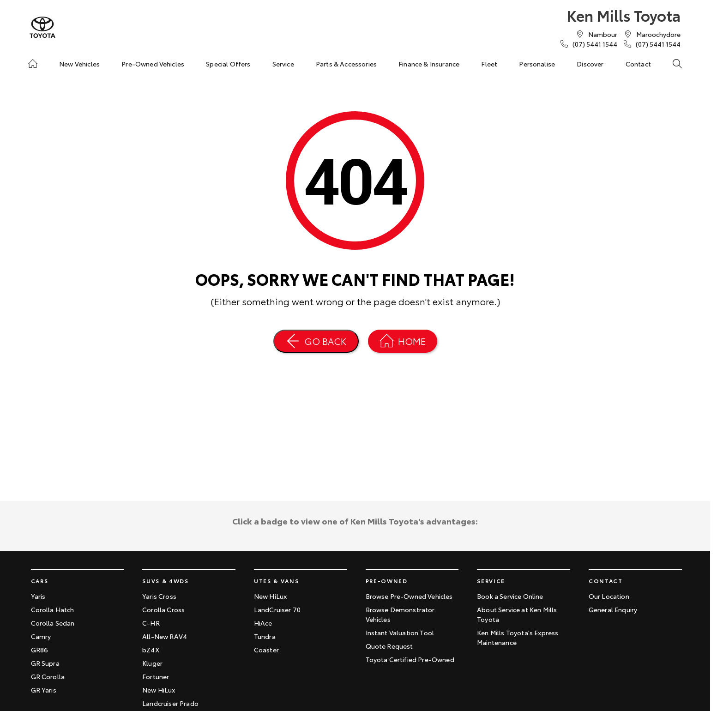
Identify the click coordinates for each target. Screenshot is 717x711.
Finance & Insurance (428, 63)
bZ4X (150, 649)
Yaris (38, 596)
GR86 (39, 649)
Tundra (265, 636)
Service (283, 63)
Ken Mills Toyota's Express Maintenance (517, 637)
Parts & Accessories (346, 63)
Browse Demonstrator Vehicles (400, 614)
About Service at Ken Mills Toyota (517, 614)
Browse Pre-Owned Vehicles (409, 596)
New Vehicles (79, 63)
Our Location (609, 596)
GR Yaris (43, 689)
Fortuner (155, 676)
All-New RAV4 (164, 636)
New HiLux (158, 689)
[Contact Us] (602, 34)
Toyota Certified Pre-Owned (410, 659)
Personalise (537, 63)
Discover (590, 63)
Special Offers (228, 63)
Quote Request (389, 646)
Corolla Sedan (53, 622)
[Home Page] (402, 341)
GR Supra (45, 663)
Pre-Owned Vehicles (152, 63)
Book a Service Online (510, 596)
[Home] (33, 64)
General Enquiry (613, 609)
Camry (41, 636)
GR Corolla (48, 676)
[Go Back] (316, 341)
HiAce (263, 622)
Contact (638, 63)
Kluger (152, 663)
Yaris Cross (159, 596)
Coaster (266, 649)
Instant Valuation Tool (400, 632)
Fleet (489, 63)
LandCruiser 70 (277, 609)
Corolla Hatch (52, 609)
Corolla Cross (163, 609)
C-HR (151, 622)
